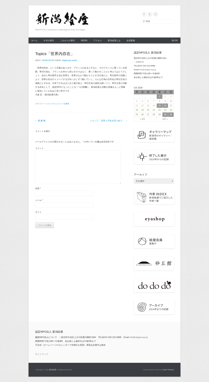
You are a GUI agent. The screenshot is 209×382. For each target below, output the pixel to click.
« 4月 (142, 119)
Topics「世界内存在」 (55, 53)
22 (159, 110)
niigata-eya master (69, 60)
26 (142, 114)
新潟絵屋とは (114, 40)
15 (159, 105)
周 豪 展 (40, 121)
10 (171, 101)
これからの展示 (67, 40)
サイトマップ (41, 354)
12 (142, 105)
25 (137, 114)
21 (154, 110)
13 (148, 105)
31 (171, 114)
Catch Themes (168, 370)
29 (159, 114)
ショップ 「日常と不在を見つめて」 (108, 121)
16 (165, 105)
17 (171, 105)
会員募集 (130, 40)
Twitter (150, 14)
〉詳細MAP (139, 62)
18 (137, 110)
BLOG (175, 40)
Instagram (155, 14)
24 (171, 110)
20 (148, 110)
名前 (38, 188)
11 (137, 105)
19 (142, 110)
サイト (38, 212)
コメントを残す (62, 104)
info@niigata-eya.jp (147, 70)
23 (165, 110)
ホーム (34, 40)
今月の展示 (48, 40)
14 (154, 105)
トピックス (50, 104)
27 (148, 114)
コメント (39, 148)
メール (39, 200)
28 (154, 114)
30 (165, 114)
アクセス (97, 40)
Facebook (144, 14)
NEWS (84, 40)
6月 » (165, 119)
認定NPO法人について (46, 337)
